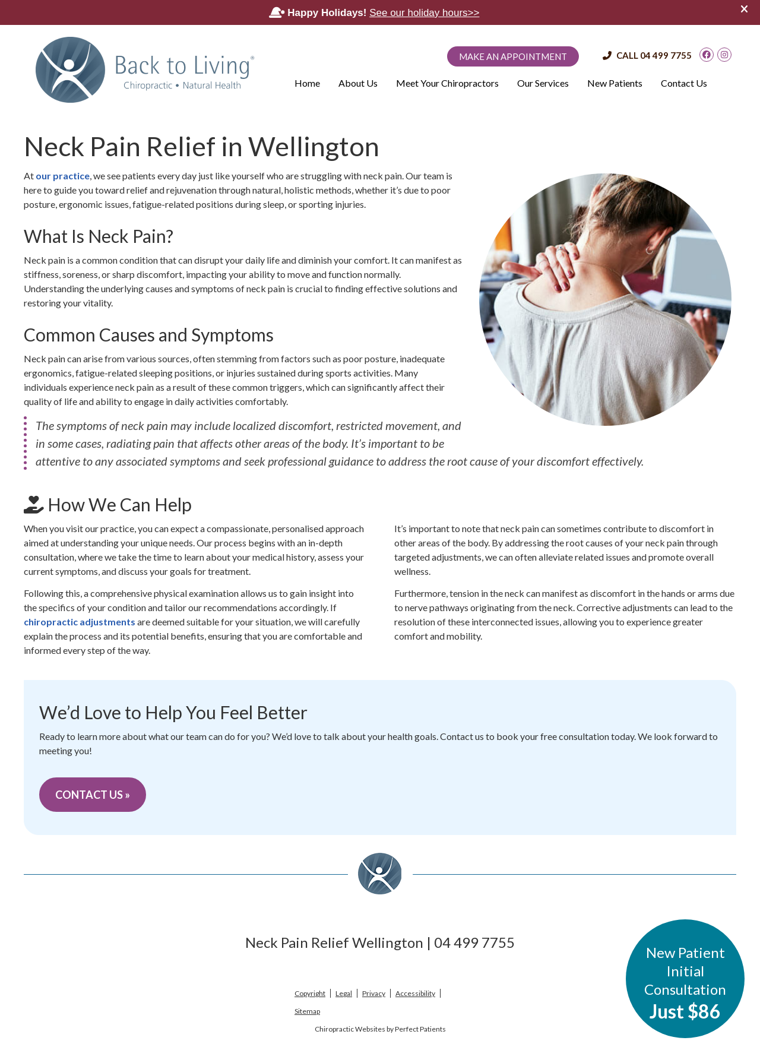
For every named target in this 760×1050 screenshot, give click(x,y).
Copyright (309, 993)
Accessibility (415, 993)
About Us (358, 82)
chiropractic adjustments (79, 621)
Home (307, 82)
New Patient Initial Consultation (685, 983)
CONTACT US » (92, 794)
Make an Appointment (513, 56)
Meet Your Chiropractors (447, 82)
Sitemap (307, 1011)
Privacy (373, 993)
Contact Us (684, 82)
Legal (343, 993)
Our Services (543, 82)
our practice (63, 175)
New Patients (614, 82)
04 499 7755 (666, 55)
